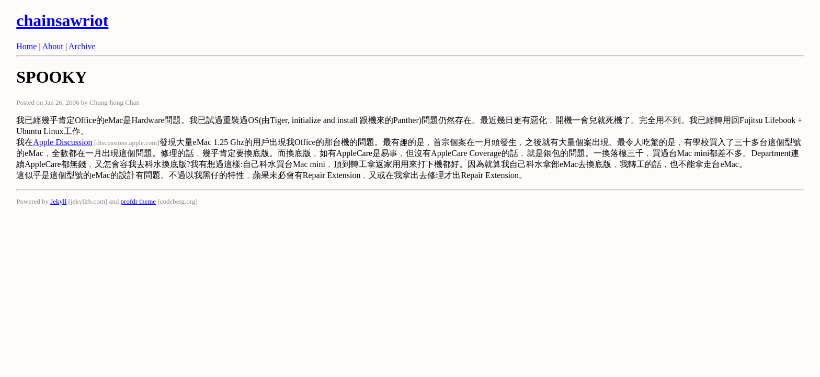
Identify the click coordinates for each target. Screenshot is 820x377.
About (53, 46)
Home (26, 46)
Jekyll (58, 201)
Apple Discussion (62, 142)
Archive (82, 46)
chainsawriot (62, 20)
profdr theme (138, 201)
